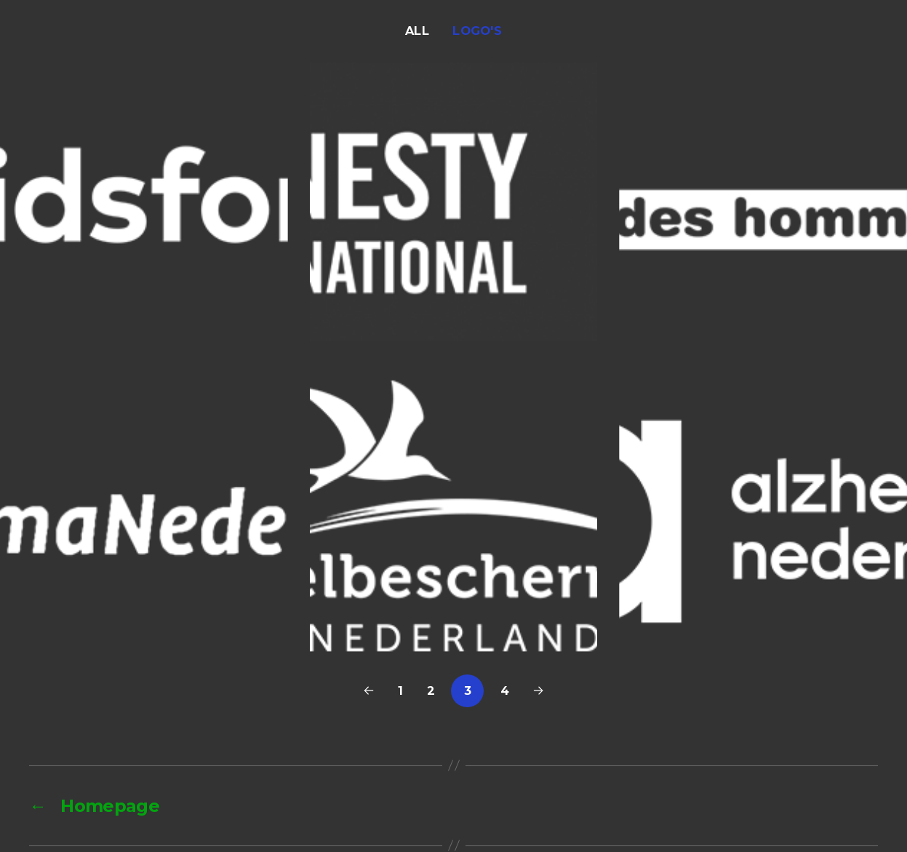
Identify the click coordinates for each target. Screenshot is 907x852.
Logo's (476, 30)
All (417, 30)
